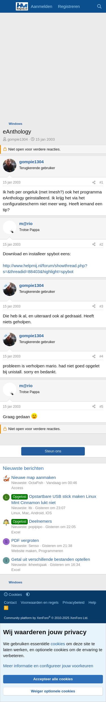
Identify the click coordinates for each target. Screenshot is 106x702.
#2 (101, 245)
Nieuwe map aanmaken (33, 477)
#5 (101, 407)
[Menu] (7, 6)
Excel (15, 532)
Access (17, 488)
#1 (101, 182)
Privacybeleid (74, 602)
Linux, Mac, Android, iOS (31, 513)
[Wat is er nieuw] (88, 6)
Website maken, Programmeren (37, 551)
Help (92, 602)
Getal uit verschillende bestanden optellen (50, 559)
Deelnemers (31, 521)
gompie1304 (18, 139)
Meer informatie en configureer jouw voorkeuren (48, 665)
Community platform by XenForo (46, 618)
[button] (28, 594)
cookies (58, 643)
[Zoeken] (99, 6)
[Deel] (94, 182)
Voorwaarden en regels (40, 602)
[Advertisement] (53, 68)
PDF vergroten (25, 540)
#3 (101, 306)
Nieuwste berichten (23, 468)
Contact (10, 602)
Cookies (13, 594)
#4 (101, 356)
